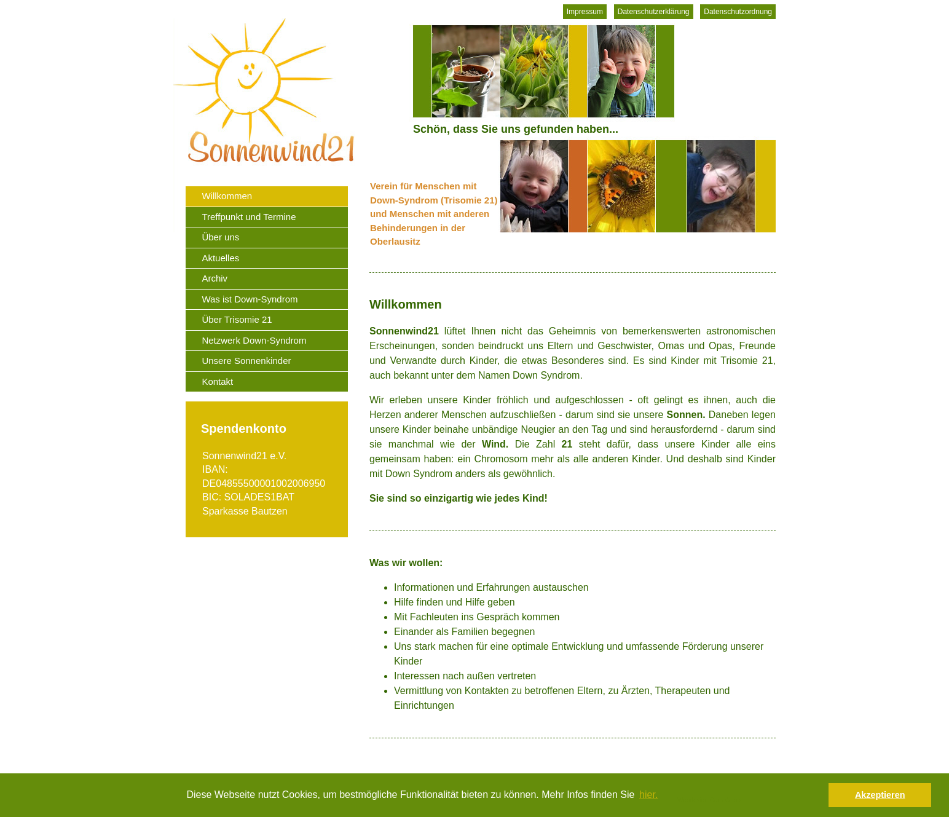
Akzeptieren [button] (880, 795)
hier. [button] (648, 794)
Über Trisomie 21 (237, 319)
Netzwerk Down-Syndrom (254, 340)
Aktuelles (220, 258)
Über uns (220, 237)
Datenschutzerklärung (654, 11)
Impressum (585, 11)
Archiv (214, 278)
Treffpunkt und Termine (249, 216)
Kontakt (217, 381)
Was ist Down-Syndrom (249, 299)
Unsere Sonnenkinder (246, 360)
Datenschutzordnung (738, 11)
